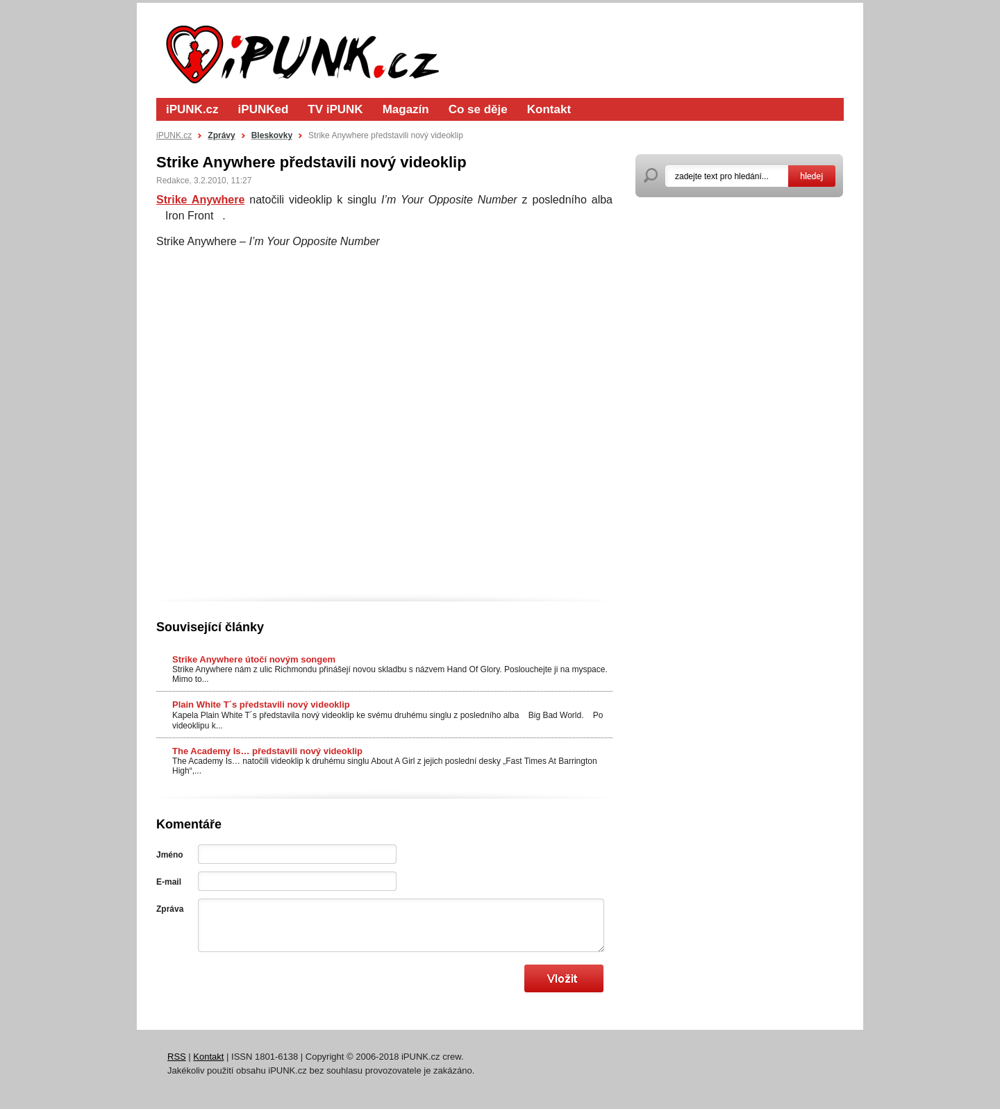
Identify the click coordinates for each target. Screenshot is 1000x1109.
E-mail (168, 882)
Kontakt (549, 109)
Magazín (406, 109)
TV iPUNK (335, 109)
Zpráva (169, 909)
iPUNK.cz (192, 109)
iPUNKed (263, 109)
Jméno (169, 855)
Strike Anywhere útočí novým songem (253, 659)
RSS (176, 1056)
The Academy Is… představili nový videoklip (267, 751)
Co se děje (478, 109)
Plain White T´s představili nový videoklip (261, 704)
